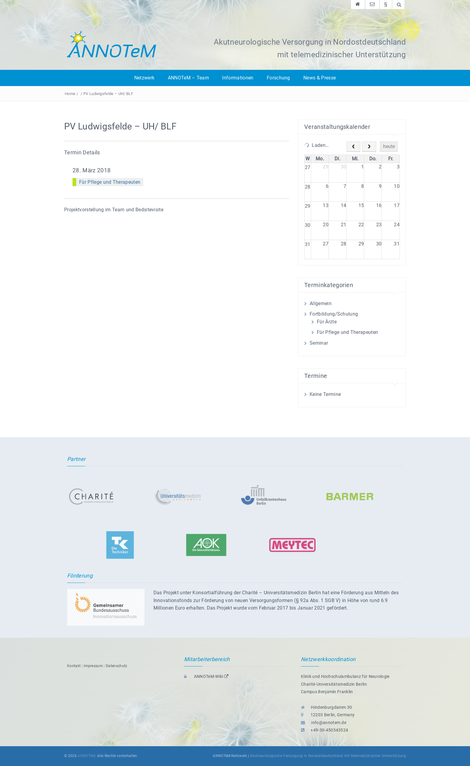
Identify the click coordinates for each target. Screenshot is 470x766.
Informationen (237, 78)
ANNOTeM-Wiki (206, 676)
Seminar (319, 343)
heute (389, 146)
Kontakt (74, 666)
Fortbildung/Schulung (334, 314)
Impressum (93, 666)
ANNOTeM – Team (188, 78)
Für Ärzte (327, 322)
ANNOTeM (86, 756)
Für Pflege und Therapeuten (109, 182)
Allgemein (321, 303)
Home (70, 93)
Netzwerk (144, 78)
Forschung (278, 78)
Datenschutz (116, 666)
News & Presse (319, 78)
